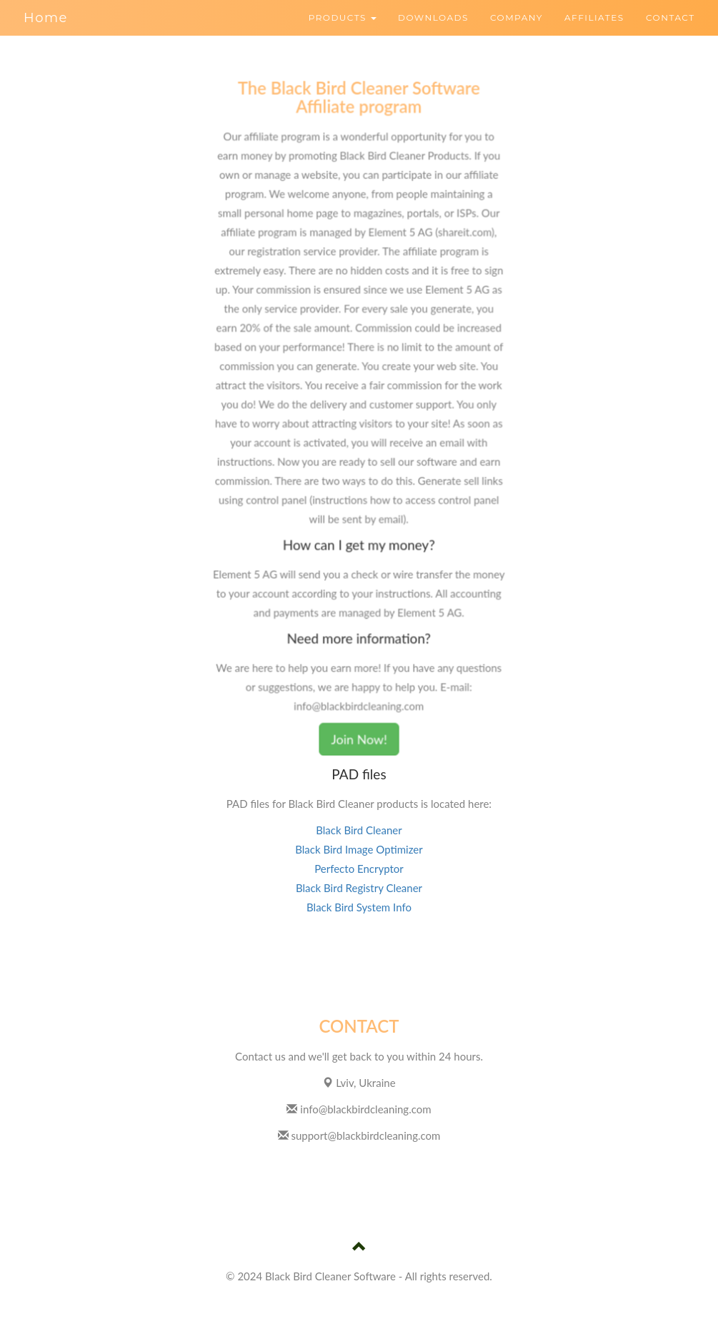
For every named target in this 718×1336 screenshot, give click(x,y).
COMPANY (516, 17)
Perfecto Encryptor (359, 868)
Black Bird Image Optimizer (358, 849)
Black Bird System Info (359, 907)
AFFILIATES (594, 17)
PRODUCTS (343, 17)
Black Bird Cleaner (359, 830)
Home (46, 18)
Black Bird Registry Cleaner (359, 887)
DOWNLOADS (433, 17)
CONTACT (670, 17)
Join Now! (359, 735)
